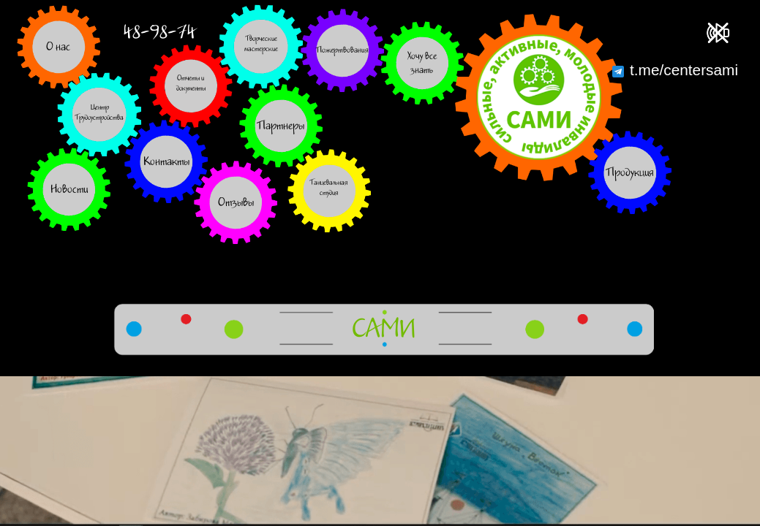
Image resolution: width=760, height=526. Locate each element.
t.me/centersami (675, 69)
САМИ (383, 329)
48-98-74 (159, 32)
